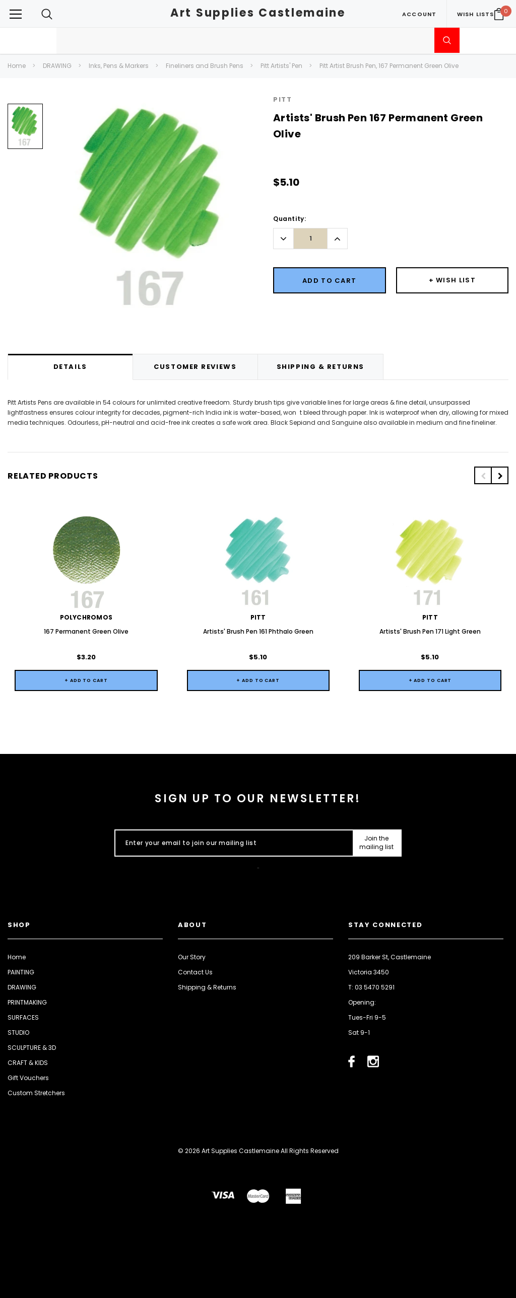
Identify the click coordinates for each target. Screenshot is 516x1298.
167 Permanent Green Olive (86, 631)
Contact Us (195, 972)
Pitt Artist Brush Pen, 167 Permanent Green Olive (389, 65)
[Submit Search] (447, 40)
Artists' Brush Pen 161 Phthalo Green (258, 631)
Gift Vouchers (28, 1078)
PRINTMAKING (27, 1002)
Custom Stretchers (36, 1093)
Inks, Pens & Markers (119, 65)
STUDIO (18, 1032)
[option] (25, 130)
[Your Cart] (499, 14)
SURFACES (23, 1017)
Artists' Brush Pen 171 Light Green (430, 631)
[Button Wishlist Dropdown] (452, 280)
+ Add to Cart (86, 680)
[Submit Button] (377, 843)
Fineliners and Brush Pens (204, 65)
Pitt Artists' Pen (281, 65)
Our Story (192, 957)
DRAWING (57, 65)
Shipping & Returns (207, 987)
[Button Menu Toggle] (15, 14)
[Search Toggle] (46, 14)
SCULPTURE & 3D (32, 1047)
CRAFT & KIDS (28, 1062)
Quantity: (289, 218)
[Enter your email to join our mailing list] (231, 843)
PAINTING (21, 972)
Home (17, 65)
